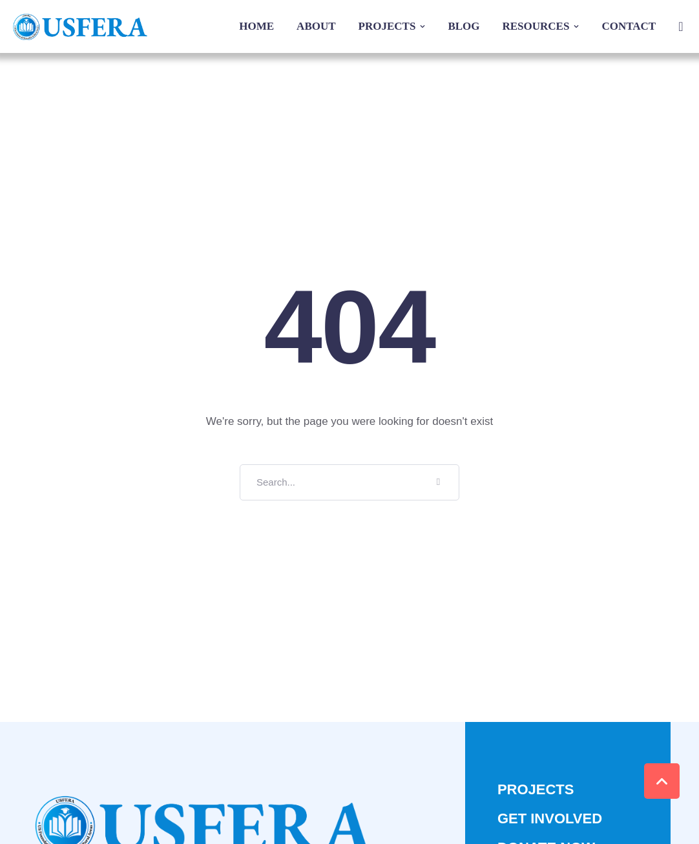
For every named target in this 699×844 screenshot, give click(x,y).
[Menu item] (256, 26)
